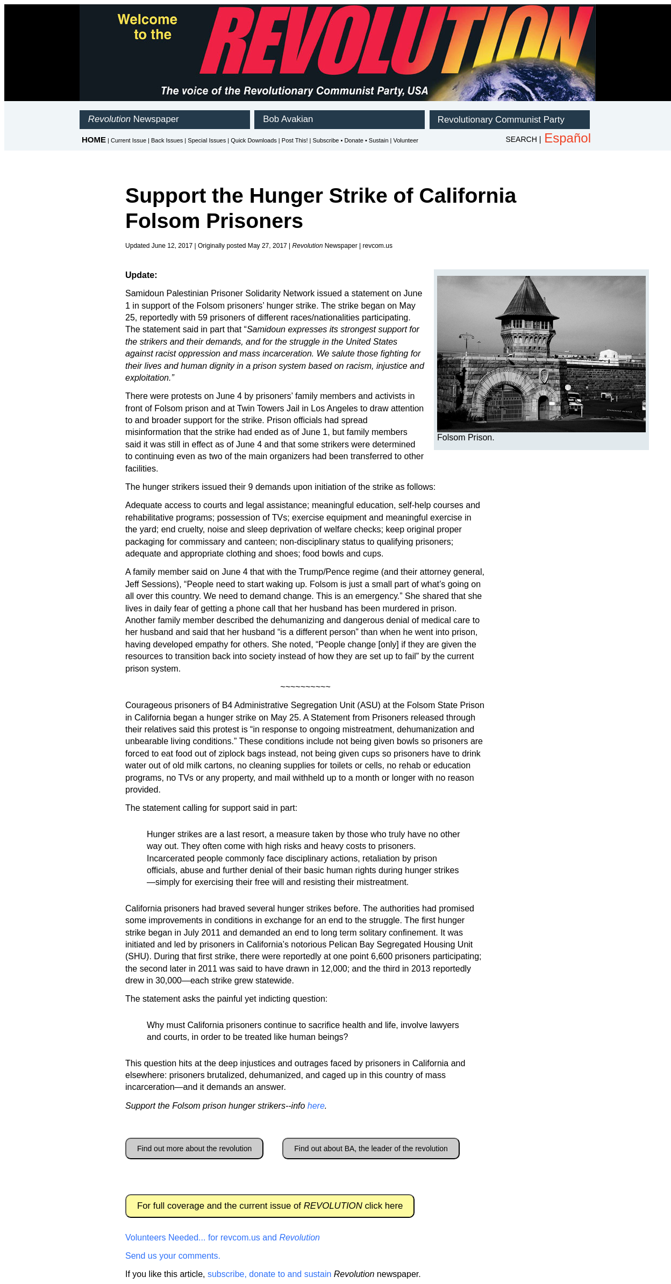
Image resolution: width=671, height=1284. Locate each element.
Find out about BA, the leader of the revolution (371, 1148)
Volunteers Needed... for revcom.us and (222, 1237)
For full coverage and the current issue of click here (270, 1206)
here (316, 1105)
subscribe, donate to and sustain (269, 1274)
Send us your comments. (172, 1255)
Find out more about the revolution (194, 1148)
